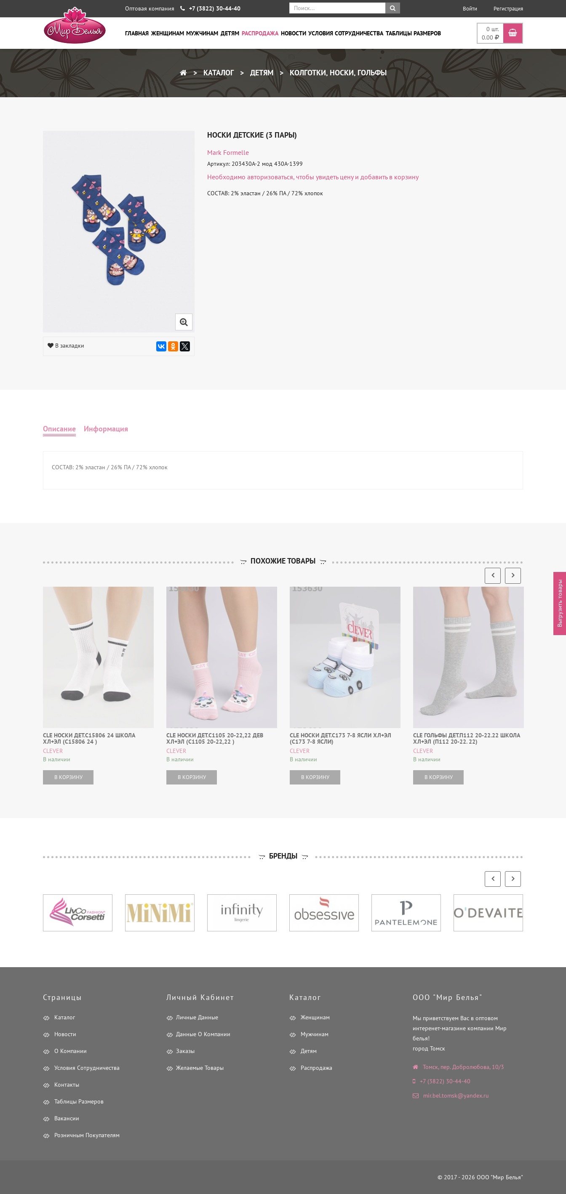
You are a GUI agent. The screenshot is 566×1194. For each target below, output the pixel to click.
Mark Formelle (228, 152)
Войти (470, 8)
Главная (137, 33)
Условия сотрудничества (345, 33)
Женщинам (167, 33)
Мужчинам (202, 33)
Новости (293, 33)
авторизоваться (270, 177)
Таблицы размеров (413, 33)
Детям (230, 33)
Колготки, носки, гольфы (337, 72)
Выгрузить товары (559, 603)
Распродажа (260, 33)
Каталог (217, 72)
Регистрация (508, 8)
